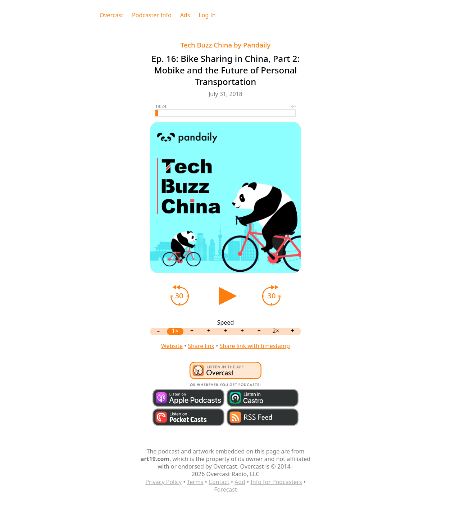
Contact (219, 482)
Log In (207, 15)
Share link (201, 346)
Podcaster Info (152, 15)
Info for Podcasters (276, 482)
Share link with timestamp (254, 346)
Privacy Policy (163, 482)
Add (239, 482)
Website (172, 346)
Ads (185, 15)
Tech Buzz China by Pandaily (225, 44)
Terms (195, 482)
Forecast (225, 489)
